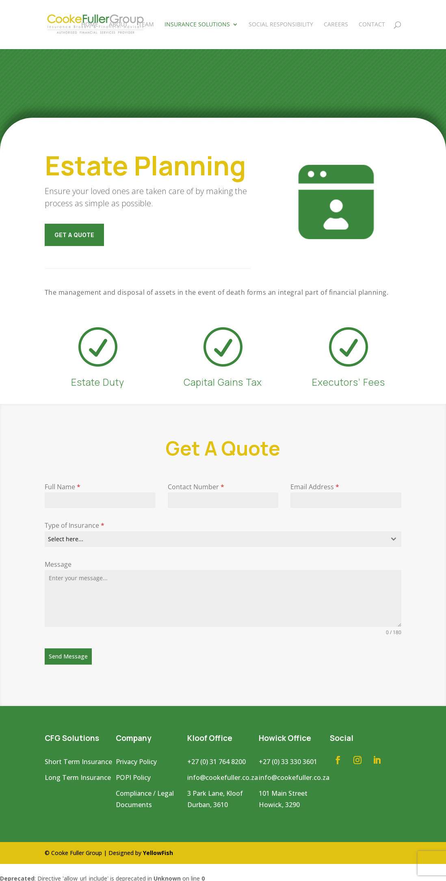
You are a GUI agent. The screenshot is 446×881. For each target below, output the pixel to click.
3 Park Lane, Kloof (215, 790)
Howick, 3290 (279, 802)
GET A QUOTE (74, 234)
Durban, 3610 (207, 802)
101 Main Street (283, 790)
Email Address (314, 486)
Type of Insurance (74, 525)
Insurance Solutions (197, 25)
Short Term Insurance (78, 759)
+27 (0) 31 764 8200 (216, 759)
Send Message (68, 656)
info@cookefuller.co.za (222, 775)
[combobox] (223, 539)
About (118, 25)
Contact (372, 25)
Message (58, 564)
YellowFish (158, 851)
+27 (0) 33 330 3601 (288, 759)
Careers (336, 25)
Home (89, 25)
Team (146, 25)
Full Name (62, 486)
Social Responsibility (281, 25)
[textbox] (215, 539)
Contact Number (196, 486)
